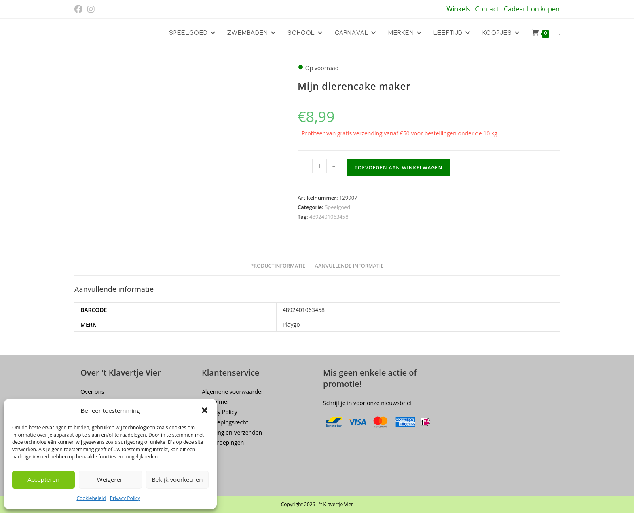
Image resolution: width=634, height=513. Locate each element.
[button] (205, 410)
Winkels (458, 8)
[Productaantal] (319, 166)
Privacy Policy (125, 498)
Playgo (291, 324)
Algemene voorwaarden (233, 391)
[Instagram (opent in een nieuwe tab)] (91, 9)
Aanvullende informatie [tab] (349, 265)
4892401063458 (329, 216)
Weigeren (110, 479)
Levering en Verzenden (232, 432)
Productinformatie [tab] (277, 265)
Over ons (92, 391)
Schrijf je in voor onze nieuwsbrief (367, 403)
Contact (487, 8)
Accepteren (43, 479)
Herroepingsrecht (225, 422)
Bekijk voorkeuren (177, 479)
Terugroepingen (223, 442)
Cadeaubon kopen (532, 8)
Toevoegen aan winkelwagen (398, 167)
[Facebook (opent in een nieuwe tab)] (79, 9)
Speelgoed (337, 207)
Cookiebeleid (91, 498)
